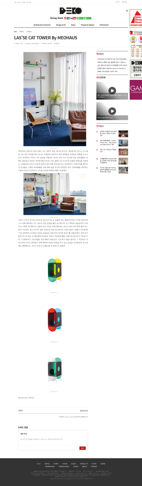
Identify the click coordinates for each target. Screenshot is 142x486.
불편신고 (84, 466)
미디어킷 (94, 464)
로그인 (117, 2)
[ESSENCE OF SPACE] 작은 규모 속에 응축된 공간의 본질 (112, 59)
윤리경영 (75, 466)
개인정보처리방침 (49, 466)
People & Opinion (87, 25)
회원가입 (124, 2)
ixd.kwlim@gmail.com (87, 478)
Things (29, 32)
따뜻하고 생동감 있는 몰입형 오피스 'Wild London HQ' (112, 62)
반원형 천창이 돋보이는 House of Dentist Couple (112, 68)
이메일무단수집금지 (64, 466)
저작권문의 (94, 466)
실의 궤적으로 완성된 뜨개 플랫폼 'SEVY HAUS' (112, 65)
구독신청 (64, 464)
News (73, 25)
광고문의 (73, 464)
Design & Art (61, 25)
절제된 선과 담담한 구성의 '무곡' (107, 71)
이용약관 (103, 464)
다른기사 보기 (84, 411)
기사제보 (56, 464)
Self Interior (104, 25)
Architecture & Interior (42, 25)
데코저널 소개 (83, 464)
